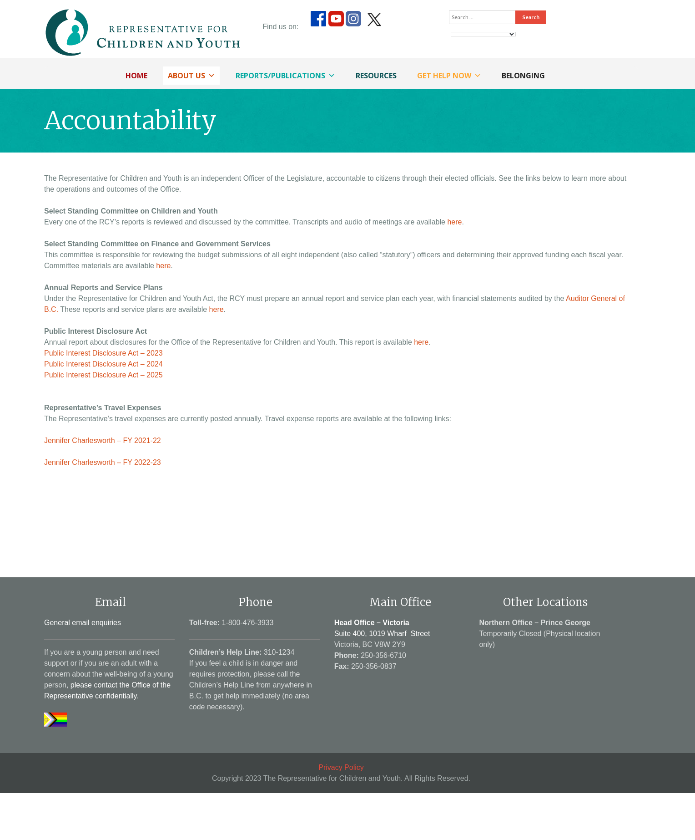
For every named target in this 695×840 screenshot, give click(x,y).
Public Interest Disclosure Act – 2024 (103, 364)
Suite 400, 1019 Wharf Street (382, 633)
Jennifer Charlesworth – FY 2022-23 (102, 462)
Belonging (523, 76)
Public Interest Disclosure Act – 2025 (103, 375)
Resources (376, 76)
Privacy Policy (341, 767)
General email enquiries (82, 622)
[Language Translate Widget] (483, 34)
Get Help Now (449, 76)
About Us (191, 76)
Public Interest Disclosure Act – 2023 (103, 353)
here (454, 222)
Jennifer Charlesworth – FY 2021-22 (102, 440)
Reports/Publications (285, 76)
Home (136, 76)
